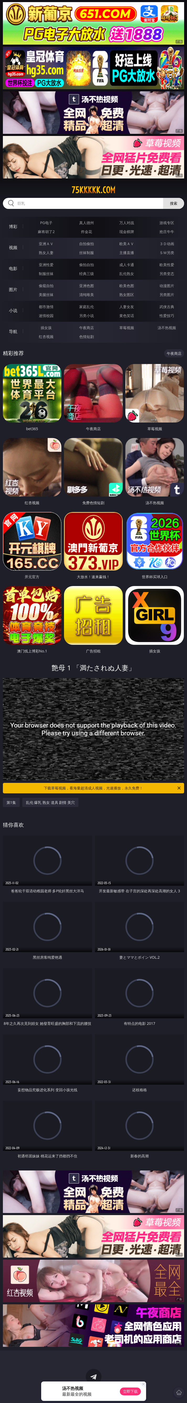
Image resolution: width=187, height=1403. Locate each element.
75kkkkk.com (93, 190)
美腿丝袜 (46, 294)
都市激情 (46, 306)
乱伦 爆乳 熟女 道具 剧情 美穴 (50, 802)
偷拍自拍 (86, 264)
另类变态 (166, 273)
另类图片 (166, 294)
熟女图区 (126, 294)
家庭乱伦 (86, 306)
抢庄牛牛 (166, 231)
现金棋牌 (126, 231)
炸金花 (86, 231)
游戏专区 (166, 222)
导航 (13, 331)
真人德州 (86, 222)
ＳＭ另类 (166, 252)
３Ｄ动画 (166, 243)
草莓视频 (126, 327)
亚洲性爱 (46, 264)
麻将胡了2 (46, 231)
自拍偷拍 (86, 243)
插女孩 (46, 327)
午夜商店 (86, 327)
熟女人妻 (46, 252)
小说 (13, 310)
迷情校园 (46, 315)
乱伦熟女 (126, 273)
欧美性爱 (166, 264)
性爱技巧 (166, 315)
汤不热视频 (167, 327)
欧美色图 (126, 285)
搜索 (173, 203)
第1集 (11, 802)
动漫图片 (166, 285)
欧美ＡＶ (126, 243)
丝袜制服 (86, 252)
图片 (13, 289)
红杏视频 (46, 336)
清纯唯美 (86, 294)
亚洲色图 (86, 285)
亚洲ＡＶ (46, 243)
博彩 (13, 226)
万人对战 (126, 222)
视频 (13, 247)
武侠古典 (166, 306)
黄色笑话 (126, 315)
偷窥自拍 (46, 285)
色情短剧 (86, 336)
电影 (13, 268)
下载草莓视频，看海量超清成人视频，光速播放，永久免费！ (112, 788)
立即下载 (130, 1391)
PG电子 (46, 222)
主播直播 (126, 252)
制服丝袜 (46, 273)
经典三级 (86, 273)
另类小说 (86, 315)
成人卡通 (126, 264)
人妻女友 (126, 306)
